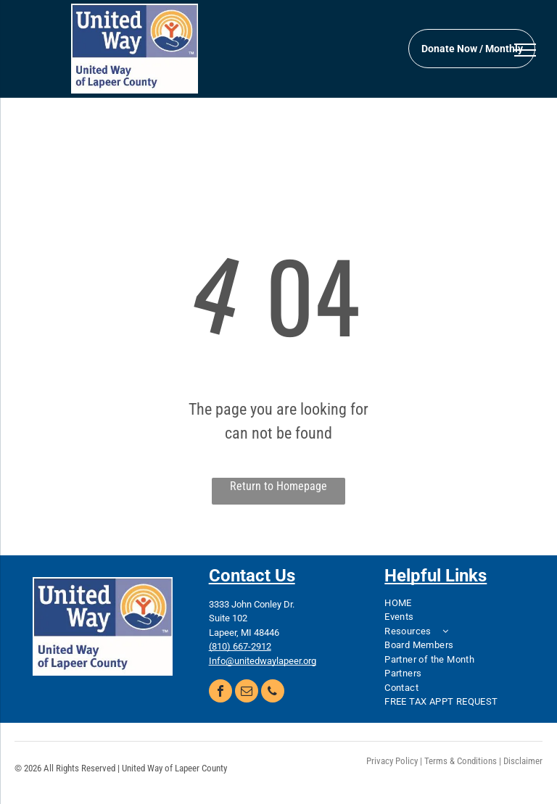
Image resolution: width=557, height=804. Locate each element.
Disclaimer (522, 760)
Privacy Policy (392, 760)
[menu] (525, 50)
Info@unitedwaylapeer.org (262, 660)
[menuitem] (454, 603)
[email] (246, 692)
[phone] (272, 692)
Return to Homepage (278, 486)
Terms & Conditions (460, 760)
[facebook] (220, 692)
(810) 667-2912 (240, 646)
